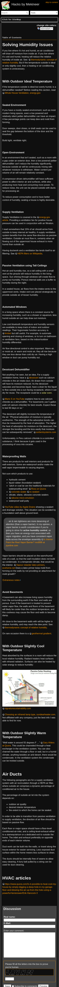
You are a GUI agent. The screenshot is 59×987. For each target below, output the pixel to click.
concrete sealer (18, 492)
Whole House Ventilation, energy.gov (23, 93)
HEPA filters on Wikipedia (30, 253)
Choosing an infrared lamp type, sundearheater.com (30, 714)
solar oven (47, 393)
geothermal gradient (41, 633)
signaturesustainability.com (18, 708)
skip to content (52, 2)
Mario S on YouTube (15, 399)
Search (27, 13)
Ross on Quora (38, 489)
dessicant (33, 378)
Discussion (12, 909)
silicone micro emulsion (22, 498)
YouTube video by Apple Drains (20, 507)
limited (8, 333)
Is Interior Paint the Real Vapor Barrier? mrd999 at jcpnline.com (29, 542)
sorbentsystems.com (46, 432)
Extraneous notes (11, 580)
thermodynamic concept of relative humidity (26, 627)
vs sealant (34, 492)
